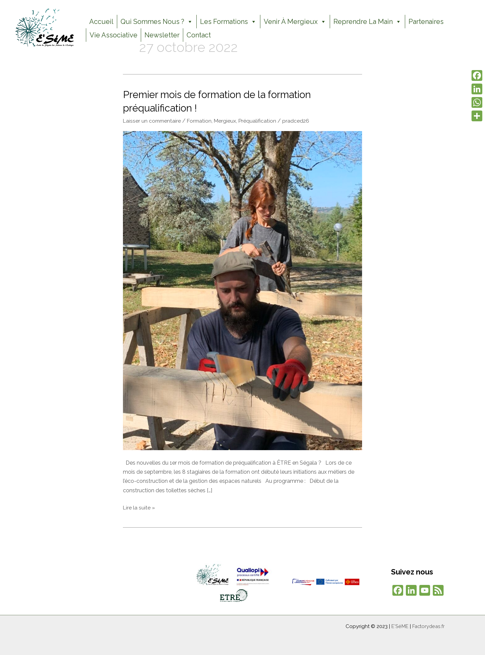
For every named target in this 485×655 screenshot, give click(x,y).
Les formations (228, 21)
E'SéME (398, 626)
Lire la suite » (139, 506)
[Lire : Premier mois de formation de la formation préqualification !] (242, 289)
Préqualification (260, 120)
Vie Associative (113, 35)
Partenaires (426, 22)
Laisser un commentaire (153, 120)
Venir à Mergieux (295, 21)
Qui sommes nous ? (157, 21)
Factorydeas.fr (428, 626)
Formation (201, 120)
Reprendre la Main (367, 21)
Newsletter (162, 35)
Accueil (101, 22)
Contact (199, 35)
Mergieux (228, 120)
